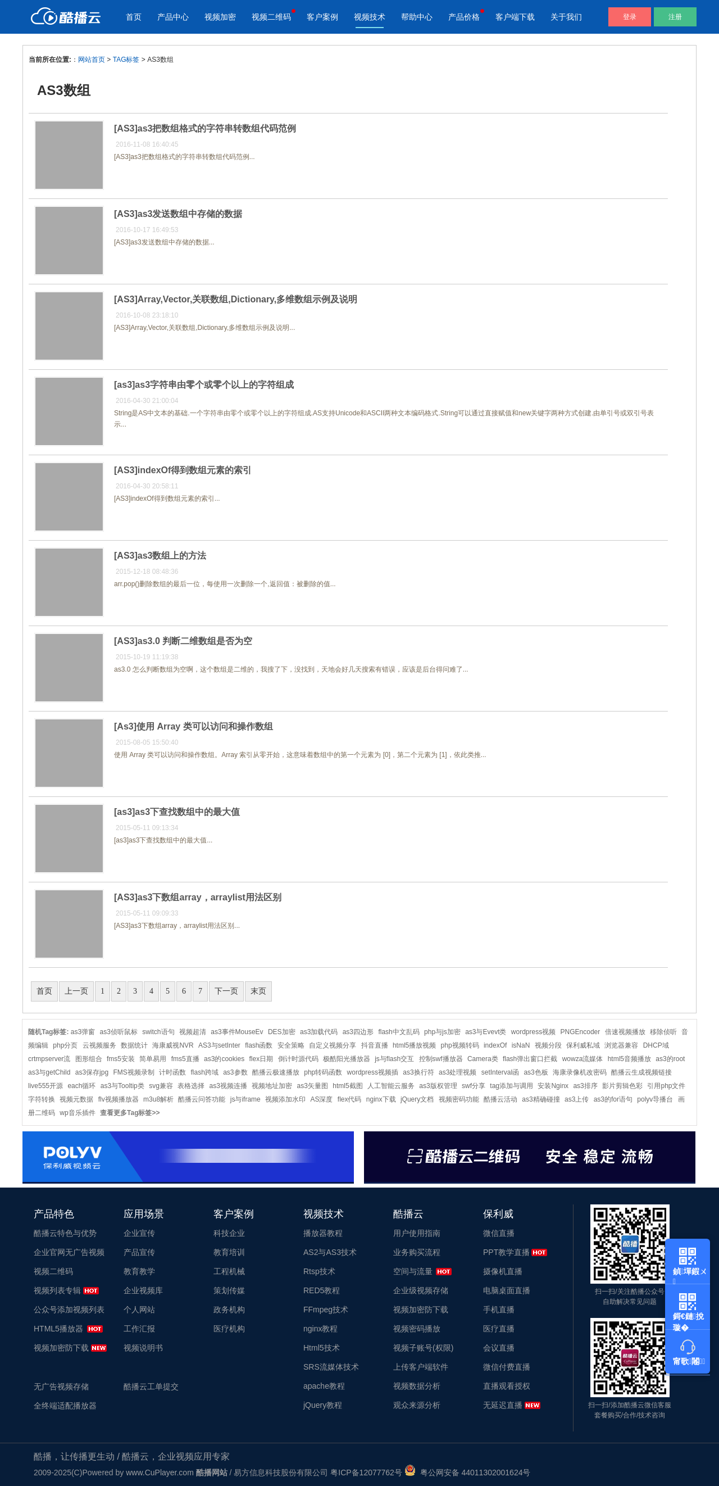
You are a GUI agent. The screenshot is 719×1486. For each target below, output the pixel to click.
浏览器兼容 (621, 1045)
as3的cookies (224, 1059)
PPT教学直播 (506, 1252)
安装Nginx (553, 1086)
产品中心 (173, 16)
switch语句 (158, 1032)
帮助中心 (417, 16)
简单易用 (152, 1059)
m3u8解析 (158, 1099)
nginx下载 (381, 1099)
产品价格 (464, 16)
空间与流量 (413, 1271)
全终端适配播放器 (65, 1405)
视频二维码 (271, 16)
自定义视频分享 (332, 1045)
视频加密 (220, 16)
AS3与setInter (219, 1045)
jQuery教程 (322, 1405)
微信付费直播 (506, 1366)
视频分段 (548, 1045)
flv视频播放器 (118, 1099)
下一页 (226, 991)
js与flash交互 (394, 1059)
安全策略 (290, 1045)
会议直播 (499, 1347)
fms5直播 (185, 1059)
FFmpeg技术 (325, 1309)
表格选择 (191, 1086)
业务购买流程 (416, 1252)
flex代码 (350, 1099)
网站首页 (91, 60)
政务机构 (229, 1309)
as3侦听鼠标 (119, 1032)
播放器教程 (323, 1233)
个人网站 (139, 1309)
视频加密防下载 (61, 1347)
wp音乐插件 (77, 1113)
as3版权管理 (438, 1086)
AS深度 (321, 1099)
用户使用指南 (416, 1233)
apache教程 (324, 1385)
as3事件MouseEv (237, 1032)
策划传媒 (229, 1290)
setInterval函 (500, 1072)
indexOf (495, 1045)
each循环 (81, 1086)
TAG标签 (126, 60)
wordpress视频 (533, 1032)
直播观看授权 (506, 1385)
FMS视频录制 (133, 1072)
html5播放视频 (414, 1045)
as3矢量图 (312, 1086)
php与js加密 (442, 1032)
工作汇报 (139, 1328)
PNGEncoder (580, 1032)
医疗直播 (499, 1328)
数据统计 (134, 1045)
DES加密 (281, 1032)
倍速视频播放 (625, 1032)
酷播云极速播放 (275, 1072)
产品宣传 (139, 1252)
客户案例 (322, 16)
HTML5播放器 (58, 1328)
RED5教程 (321, 1290)
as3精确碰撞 (540, 1099)
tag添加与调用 (511, 1086)
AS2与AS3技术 (330, 1252)
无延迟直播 (502, 1405)
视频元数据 (76, 1099)
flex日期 (261, 1059)
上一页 (76, 991)
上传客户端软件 (420, 1366)
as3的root (670, 1059)
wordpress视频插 (372, 1072)
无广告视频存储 (61, 1386)
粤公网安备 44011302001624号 (467, 1472)
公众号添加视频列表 (69, 1309)
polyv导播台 (655, 1099)
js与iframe (245, 1099)
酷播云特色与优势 (65, 1233)
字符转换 (41, 1099)
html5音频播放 (629, 1059)
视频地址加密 (272, 1086)
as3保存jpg (91, 1072)
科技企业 (229, 1233)
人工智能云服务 (391, 1086)
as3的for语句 (613, 1099)
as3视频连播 (228, 1086)
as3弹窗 (83, 1032)
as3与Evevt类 (485, 1032)
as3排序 (585, 1086)
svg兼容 (161, 1086)
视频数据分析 (416, 1385)
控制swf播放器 (441, 1059)
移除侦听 (663, 1032)
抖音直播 (374, 1045)
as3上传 (577, 1099)
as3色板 (536, 1072)
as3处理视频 (457, 1072)
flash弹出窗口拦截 (530, 1059)
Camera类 (482, 1059)
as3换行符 (418, 1072)
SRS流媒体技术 (331, 1366)
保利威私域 (583, 1045)
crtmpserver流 (49, 1059)
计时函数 (172, 1072)
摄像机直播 (502, 1271)
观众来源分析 (416, 1405)
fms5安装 (121, 1059)
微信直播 (499, 1233)
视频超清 (192, 1032)
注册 (675, 17)
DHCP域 (656, 1045)
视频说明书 (143, 1347)
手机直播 (499, 1309)
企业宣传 (139, 1233)
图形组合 (88, 1059)
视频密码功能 (459, 1099)
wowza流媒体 (582, 1059)
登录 (629, 17)
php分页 (65, 1045)
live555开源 (45, 1086)
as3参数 (235, 1072)
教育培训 (229, 1252)
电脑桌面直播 (506, 1290)
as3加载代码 (319, 1032)
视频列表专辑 (57, 1290)
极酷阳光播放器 (346, 1059)
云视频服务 (99, 1045)
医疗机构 (229, 1328)
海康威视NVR (172, 1045)
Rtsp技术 (319, 1271)
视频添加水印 (285, 1099)
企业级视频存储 (420, 1290)
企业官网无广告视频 (69, 1252)
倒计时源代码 (298, 1059)
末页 (258, 991)
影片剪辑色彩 (622, 1086)
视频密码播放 (416, 1328)
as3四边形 (358, 1032)
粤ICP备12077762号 (366, 1472)
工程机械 (229, 1271)
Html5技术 (321, 1347)
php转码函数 (323, 1072)
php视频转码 (460, 1045)
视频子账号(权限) (423, 1347)
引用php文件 (666, 1086)
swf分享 (473, 1086)
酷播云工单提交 (151, 1386)
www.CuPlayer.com (160, 1472)
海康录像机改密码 (580, 1072)
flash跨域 (204, 1072)
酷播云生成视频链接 (641, 1072)
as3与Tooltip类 (122, 1086)
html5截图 (347, 1086)
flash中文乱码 (398, 1032)
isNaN (521, 1045)
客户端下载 (515, 16)
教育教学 (139, 1271)
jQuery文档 (417, 1099)
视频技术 (369, 16)
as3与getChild (49, 1072)
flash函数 (258, 1045)
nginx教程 (320, 1328)
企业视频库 (143, 1290)
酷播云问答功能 (201, 1099)
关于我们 (566, 16)
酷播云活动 (500, 1099)
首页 (134, 16)
